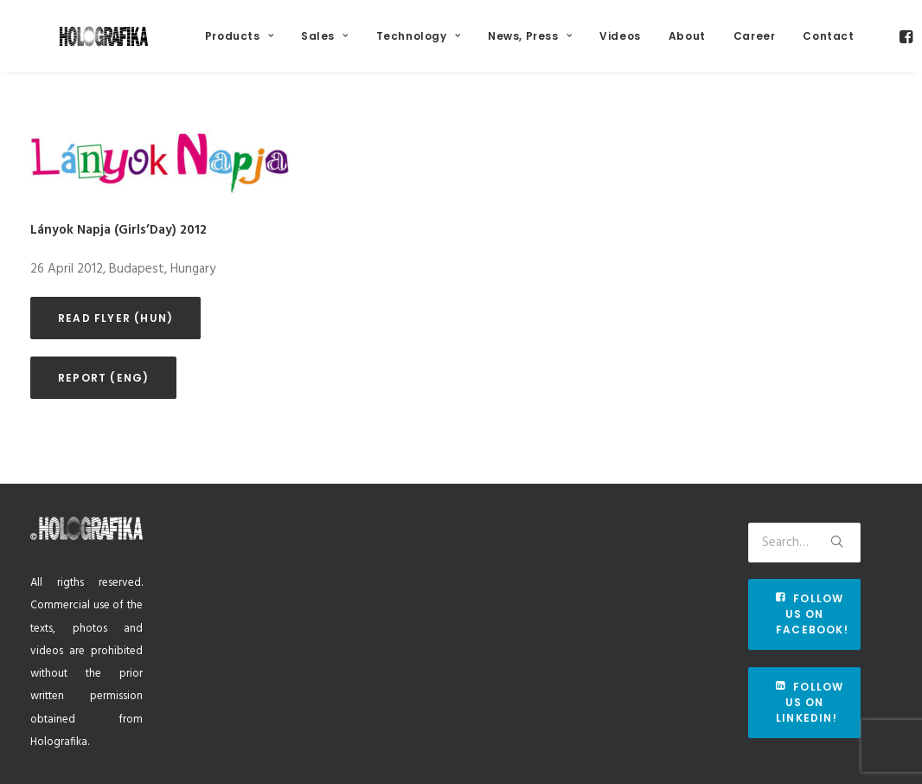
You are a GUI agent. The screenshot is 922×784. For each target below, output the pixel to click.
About (728, 44)
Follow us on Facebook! (812, 614)
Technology (459, 44)
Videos (661, 44)
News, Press (571, 44)
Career (796, 44)
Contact (869, 44)
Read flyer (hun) (115, 339)
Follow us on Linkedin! (812, 702)
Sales (366, 44)
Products (281, 44)
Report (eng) (103, 399)
